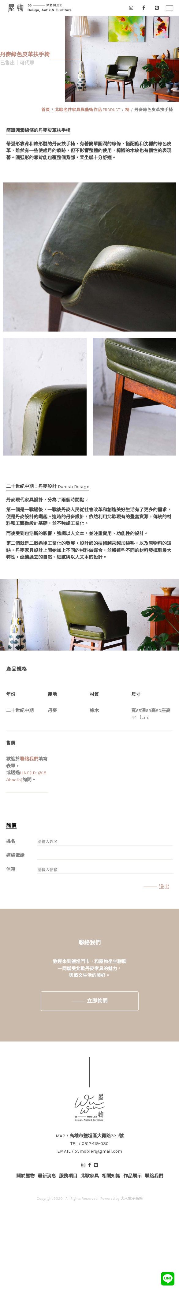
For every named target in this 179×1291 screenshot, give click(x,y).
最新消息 (47, 1176)
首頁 (45, 109)
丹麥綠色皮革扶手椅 (153, 109)
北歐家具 (89, 1176)
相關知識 (111, 1176)
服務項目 (68, 1176)
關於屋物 (25, 1176)
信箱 (10, 869)
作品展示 (132, 1176)
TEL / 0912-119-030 (89, 1143)
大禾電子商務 (132, 1198)
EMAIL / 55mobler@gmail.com (89, 1151)
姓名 (10, 841)
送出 (164, 887)
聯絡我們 (29, 759)
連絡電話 (15, 855)
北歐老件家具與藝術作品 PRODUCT (87, 109)
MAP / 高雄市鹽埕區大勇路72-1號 (90, 1136)
